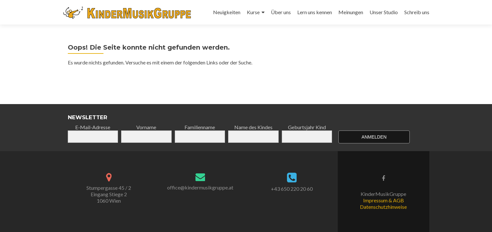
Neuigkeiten (226, 12)
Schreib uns (416, 12)
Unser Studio (384, 12)
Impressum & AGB (383, 200)
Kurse (253, 12)
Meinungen (350, 12)
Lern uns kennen (314, 12)
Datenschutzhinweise (383, 207)
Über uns (281, 12)
